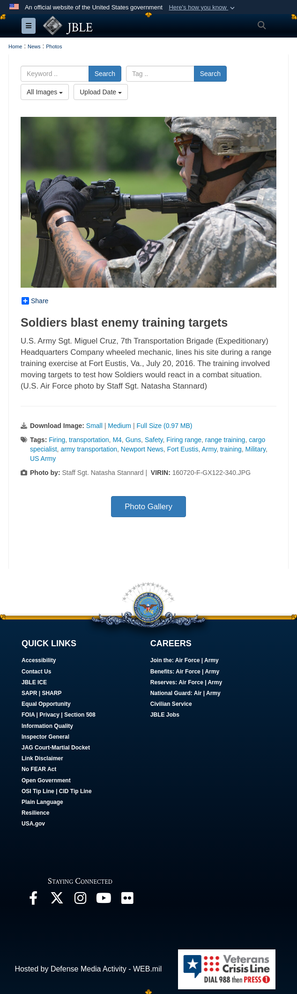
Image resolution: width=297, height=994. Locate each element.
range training (225, 439)
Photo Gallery (148, 506)
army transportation (88, 449)
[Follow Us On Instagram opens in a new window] (80, 900)
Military (255, 449)
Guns (133, 439)
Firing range (183, 439)
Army (209, 449)
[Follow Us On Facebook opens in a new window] (33, 900)
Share (35, 301)
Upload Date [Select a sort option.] (101, 92)
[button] (203, 7)
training (231, 449)
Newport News (142, 449)
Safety (154, 439)
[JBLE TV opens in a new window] (103, 900)
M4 (116, 439)
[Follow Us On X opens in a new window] (56, 900)
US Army (43, 458)
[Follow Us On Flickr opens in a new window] (127, 900)
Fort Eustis (183, 449)
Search (105, 73)
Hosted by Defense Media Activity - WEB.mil (88, 969)
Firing (57, 439)
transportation (89, 439)
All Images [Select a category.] (45, 92)
